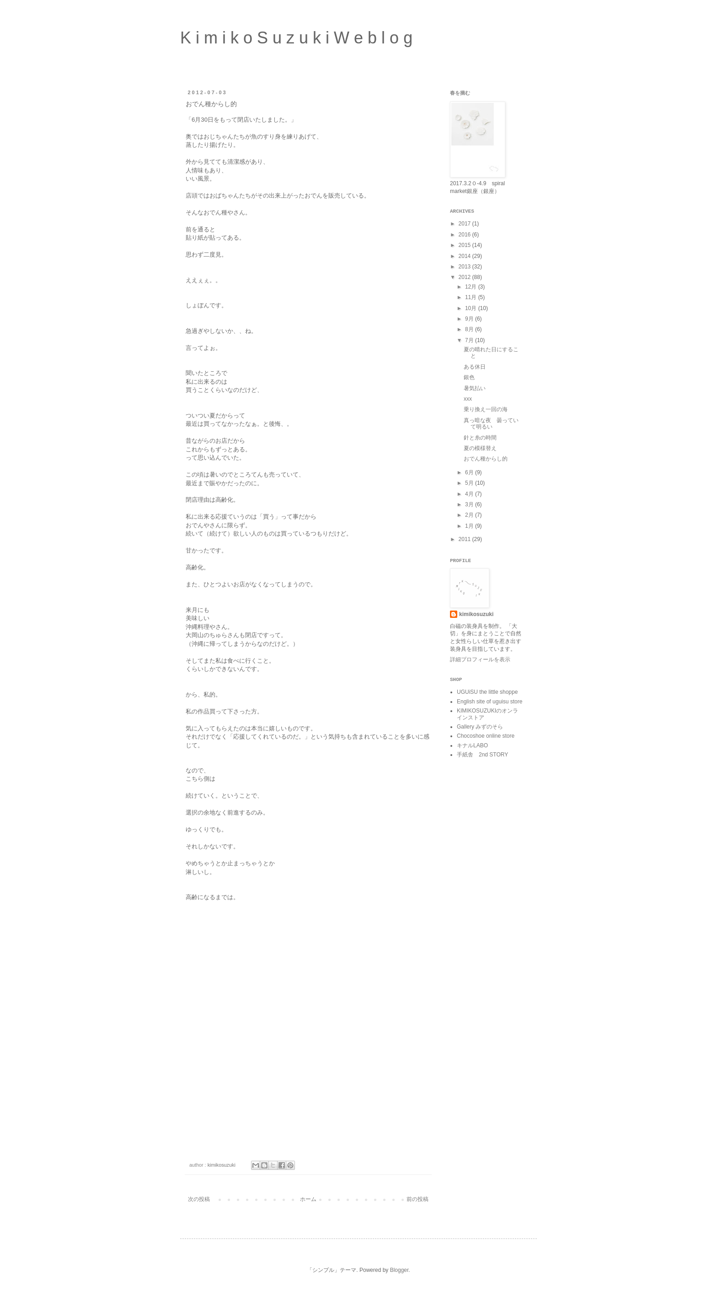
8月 (470, 329)
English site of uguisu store (489, 701)
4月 (470, 494)
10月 (471, 308)
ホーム (308, 1199)
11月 (471, 297)
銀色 (469, 377)
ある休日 (475, 367)
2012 (465, 277)
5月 (470, 483)
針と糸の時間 (480, 437)
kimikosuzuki (476, 614)
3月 (470, 504)
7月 (470, 340)
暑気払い (475, 388)
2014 (465, 256)
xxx (468, 399)
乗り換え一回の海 (486, 409)
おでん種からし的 (486, 459)
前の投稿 (417, 1199)
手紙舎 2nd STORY (482, 754)
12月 (471, 287)
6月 (470, 472)
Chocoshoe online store (485, 736)
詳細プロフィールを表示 (480, 659)
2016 (465, 234)
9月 (470, 319)
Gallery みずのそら (480, 727)
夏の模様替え (480, 448)
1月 (470, 526)
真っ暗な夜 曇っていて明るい (491, 423)
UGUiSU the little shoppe (487, 692)
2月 (470, 515)
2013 (465, 266)
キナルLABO (472, 745)
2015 (465, 245)
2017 (465, 223)
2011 (465, 539)
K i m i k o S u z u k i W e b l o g (296, 37)
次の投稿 (199, 1199)
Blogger (399, 1270)
